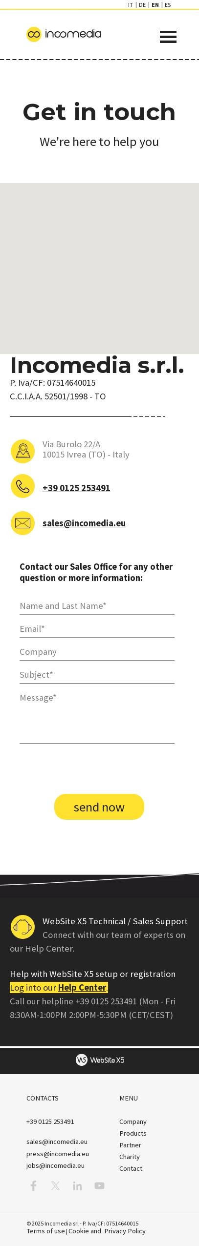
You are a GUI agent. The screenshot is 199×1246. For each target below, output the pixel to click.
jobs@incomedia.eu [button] (55, 1165)
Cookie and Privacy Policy (107, 1230)
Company (133, 1121)
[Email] (97, 629)
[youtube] (99, 1186)
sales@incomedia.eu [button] (84, 523)
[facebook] (33, 1186)
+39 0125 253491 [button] (77, 488)
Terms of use (45, 1230)
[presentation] (94, 770)
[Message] (97, 716)
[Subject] (97, 675)
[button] (50, 1121)
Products (133, 1133)
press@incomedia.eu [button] (57, 1153)
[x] (55, 1186)
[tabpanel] (99, 121)
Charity (129, 1156)
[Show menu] (168, 36)
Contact (130, 1168)
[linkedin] (77, 1186)
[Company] (97, 652)
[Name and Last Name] (97, 606)
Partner (130, 1145)
